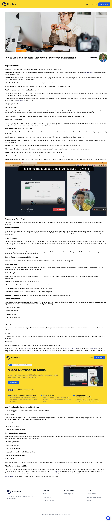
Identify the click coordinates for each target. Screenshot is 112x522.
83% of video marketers (71, 241)
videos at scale (52, 83)
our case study (88, 111)
